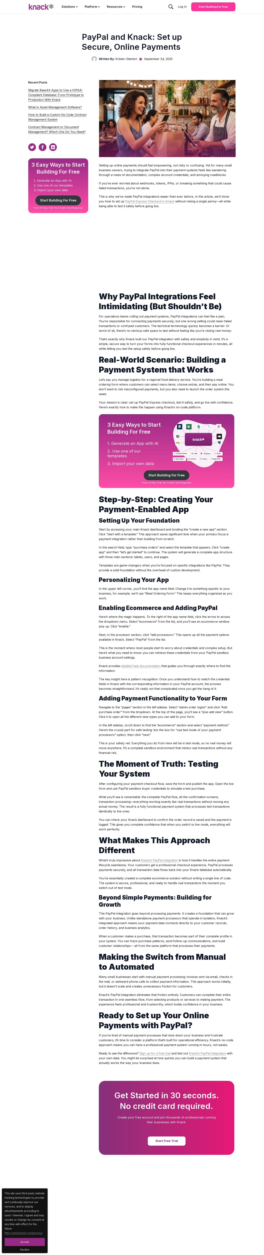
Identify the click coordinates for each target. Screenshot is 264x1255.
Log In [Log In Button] (182, 6)
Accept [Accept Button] (24, 1241)
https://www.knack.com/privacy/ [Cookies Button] (24, 1232)
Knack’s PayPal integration (159, 860)
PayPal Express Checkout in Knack (149, 201)
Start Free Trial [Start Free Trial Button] (166, 1141)
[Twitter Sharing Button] (32, 147)
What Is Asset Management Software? (55, 107)
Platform (91, 6)
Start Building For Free (58, 200)
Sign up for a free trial (155, 1053)
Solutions (68, 6)
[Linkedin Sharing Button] (53, 147)
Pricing (137, 6)
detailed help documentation (140, 666)
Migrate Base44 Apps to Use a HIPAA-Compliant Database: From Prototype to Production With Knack (56, 94)
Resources (114, 6)
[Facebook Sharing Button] (42, 147)
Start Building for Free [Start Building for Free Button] (213, 6)
